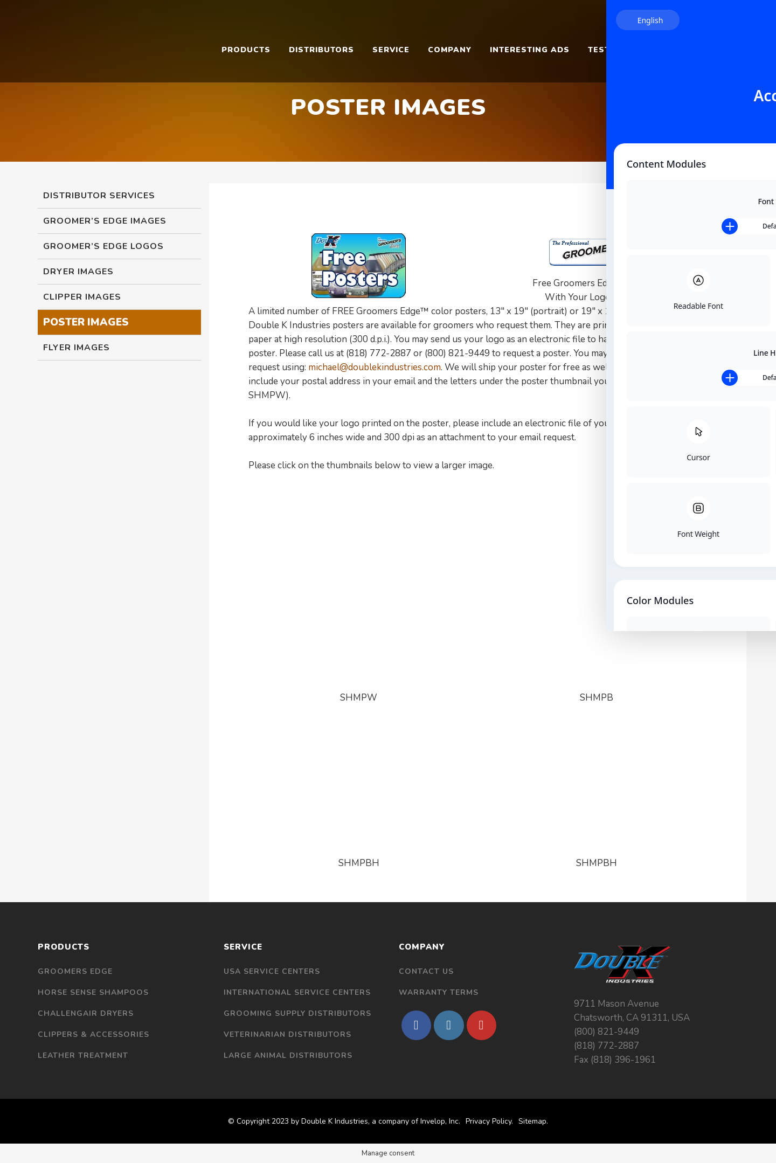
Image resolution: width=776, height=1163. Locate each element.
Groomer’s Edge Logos (103, 246)
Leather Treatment (83, 1055)
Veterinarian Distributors (287, 1034)
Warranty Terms (439, 992)
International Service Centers (297, 992)
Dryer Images (78, 272)
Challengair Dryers (86, 1013)
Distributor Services (99, 196)
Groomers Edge (75, 971)
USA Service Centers (272, 971)
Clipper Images (82, 297)
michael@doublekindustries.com (374, 367)
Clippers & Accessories (93, 1034)
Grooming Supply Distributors (297, 1013)
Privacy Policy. (489, 1121)
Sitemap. (533, 1121)
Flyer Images (76, 348)
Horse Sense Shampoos (93, 992)
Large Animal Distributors (288, 1055)
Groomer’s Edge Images (105, 221)
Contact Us (426, 971)
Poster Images (86, 322)
